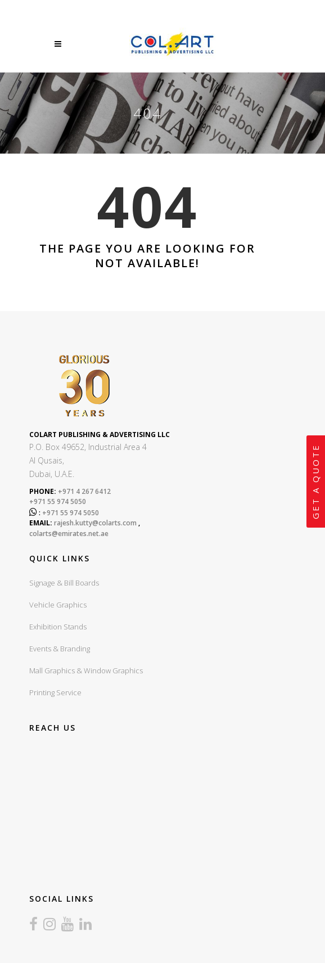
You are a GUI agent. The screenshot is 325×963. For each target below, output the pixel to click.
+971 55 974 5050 (57, 501)
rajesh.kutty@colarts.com (95, 523)
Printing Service (55, 692)
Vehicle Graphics (58, 605)
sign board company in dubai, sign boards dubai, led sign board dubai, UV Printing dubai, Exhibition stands (147, 810)
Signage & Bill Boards (64, 583)
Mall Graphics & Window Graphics (86, 670)
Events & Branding (59, 649)
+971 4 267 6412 (83, 491)
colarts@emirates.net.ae (69, 533)
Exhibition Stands (58, 627)
